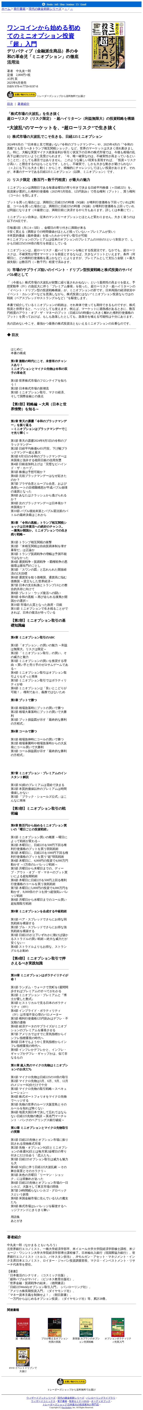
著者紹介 (23, 103)
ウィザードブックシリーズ (40, 1397)
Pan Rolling (67, 1407)
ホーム (6, 8)
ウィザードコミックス (43, 1401)
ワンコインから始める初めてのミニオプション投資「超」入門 (43, 35)
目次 (10, 103)
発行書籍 (20, 8)
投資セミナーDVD (79, 1401)
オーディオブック (100, 1401)
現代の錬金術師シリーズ (45, 8)
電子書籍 (62, 1401)
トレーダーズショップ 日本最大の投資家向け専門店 (71, 1404)
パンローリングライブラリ (100, 1397)
